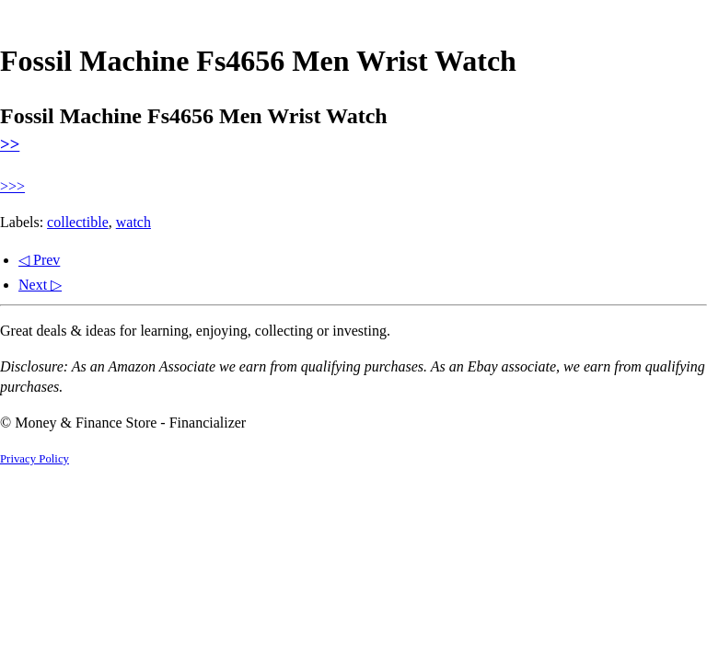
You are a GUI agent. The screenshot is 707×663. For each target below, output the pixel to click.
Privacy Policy (34, 458)
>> (9, 144)
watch (133, 222)
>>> (12, 186)
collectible (78, 222)
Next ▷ (40, 284)
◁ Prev (39, 260)
